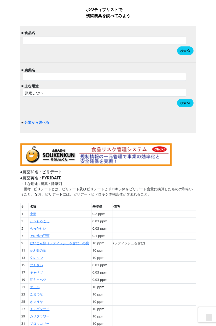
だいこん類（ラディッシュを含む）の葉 (59, 243)
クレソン (36, 257)
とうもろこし (40, 221)
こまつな (36, 294)
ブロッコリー (40, 323)
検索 (185, 51)
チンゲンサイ (40, 309)
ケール (35, 287)
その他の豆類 (40, 235)
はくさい (36, 265)
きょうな (36, 301)
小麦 (33, 213)
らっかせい (38, 228)
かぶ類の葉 (38, 250)
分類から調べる (37, 122)
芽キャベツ (38, 279)
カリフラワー (40, 316)
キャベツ (36, 272)
